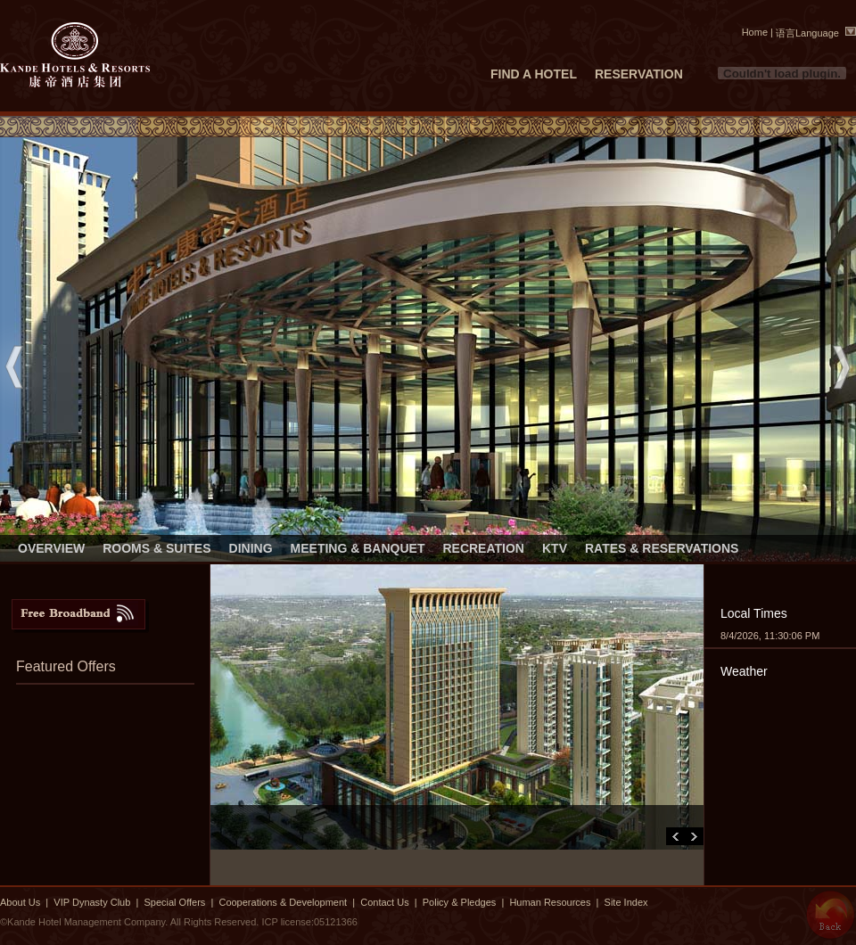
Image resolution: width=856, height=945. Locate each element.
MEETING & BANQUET (358, 548)
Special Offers (176, 902)
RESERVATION (639, 74)
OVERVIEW (51, 548)
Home (755, 32)
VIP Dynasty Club (92, 902)
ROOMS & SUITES (156, 548)
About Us (20, 902)
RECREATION (483, 548)
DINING (251, 548)
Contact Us (384, 902)
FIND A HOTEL (533, 74)
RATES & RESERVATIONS (661, 548)
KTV (554, 548)
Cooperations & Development (282, 902)
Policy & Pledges (460, 902)
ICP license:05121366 (309, 921)
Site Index (626, 902)
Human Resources (549, 902)
